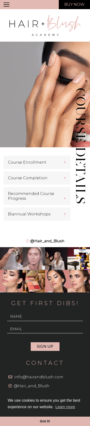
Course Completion (28, 178)
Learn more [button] (65, 407)
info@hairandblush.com (38, 377)
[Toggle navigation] (6, 4)
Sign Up (45, 346)
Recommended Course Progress (31, 195)
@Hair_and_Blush (47, 241)
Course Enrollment (27, 162)
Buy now (74, 4)
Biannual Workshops (29, 214)
